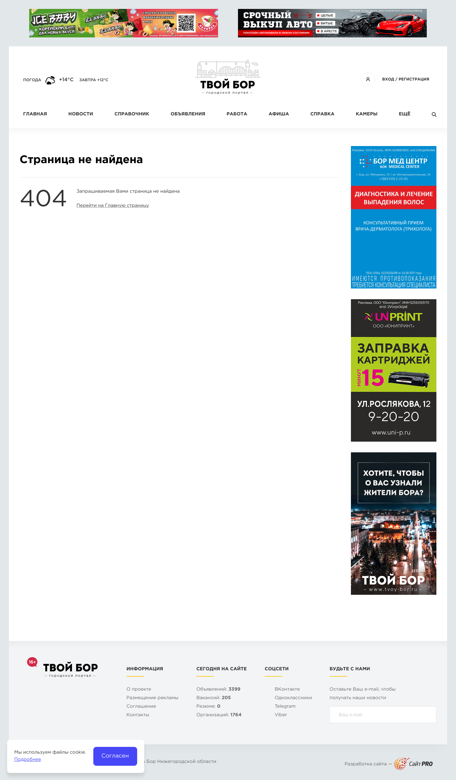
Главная (35, 114)
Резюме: (208, 707)
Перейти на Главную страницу (113, 206)
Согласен (115, 756)
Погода (32, 80)
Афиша (279, 114)
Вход (388, 79)
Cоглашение (141, 707)
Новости (80, 114)
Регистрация (414, 79)
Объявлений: (218, 690)
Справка (322, 114)
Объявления (188, 114)
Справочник (131, 114)
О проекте (138, 690)
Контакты (137, 715)
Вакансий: (213, 698)
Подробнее (27, 760)
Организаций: (219, 715)
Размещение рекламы (152, 698)
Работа (237, 114)
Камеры (367, 114)
